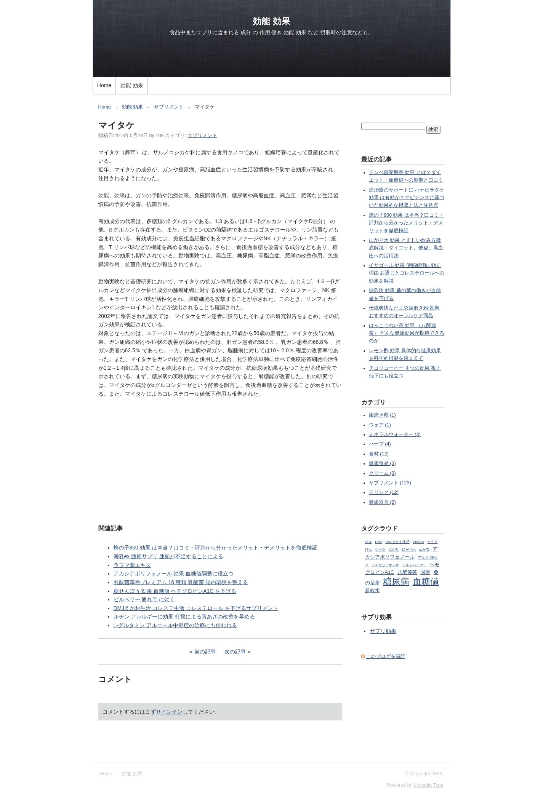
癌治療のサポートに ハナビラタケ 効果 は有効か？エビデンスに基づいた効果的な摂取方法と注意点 (407, 197)
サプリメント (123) (390, 483)
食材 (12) (379, 454)
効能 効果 (271, 21)
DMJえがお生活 (397, 542)
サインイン (169, 712)
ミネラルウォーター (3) (395, 434)
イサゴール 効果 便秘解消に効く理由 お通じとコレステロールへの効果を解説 (407, 273)
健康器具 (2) (382, 502)
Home (104, 85)
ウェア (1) (380, 425)
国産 (425, 572)
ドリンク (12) (384, 492)
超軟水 (372, 590)
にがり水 (409, 549)
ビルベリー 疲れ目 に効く (144, 599)
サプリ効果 (383, 631)
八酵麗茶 (407, 572)
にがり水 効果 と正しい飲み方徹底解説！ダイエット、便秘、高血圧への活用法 (406, 248)
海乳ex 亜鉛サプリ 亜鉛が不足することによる (169, 556)
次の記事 (235, 651)
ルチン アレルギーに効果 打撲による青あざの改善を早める (184, 616)
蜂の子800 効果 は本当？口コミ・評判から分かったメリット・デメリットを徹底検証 (215, 548)
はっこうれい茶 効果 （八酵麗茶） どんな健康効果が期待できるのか (407, 333)
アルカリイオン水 (385, 565)
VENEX (418, 542)
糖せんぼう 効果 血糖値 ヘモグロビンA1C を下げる (175, 591)
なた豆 (380, 549)
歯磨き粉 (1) (382, 415)
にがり (394, 549)
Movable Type (429, 785)
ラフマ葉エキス (132, 565)
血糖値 (426, 581)
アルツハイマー (414, 565)
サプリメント (169, 107)
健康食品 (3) (382, 463)
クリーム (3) (382, 473)
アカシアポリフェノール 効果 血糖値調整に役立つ (174, 573)
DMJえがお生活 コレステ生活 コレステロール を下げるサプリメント (196, 608)
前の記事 (205, 651)
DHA (378, 542)
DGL (368, 542)
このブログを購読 (385, 656)
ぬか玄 (424, 549)
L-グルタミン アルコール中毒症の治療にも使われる (175, 625)
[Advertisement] (220, 460)
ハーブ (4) (380, 444)
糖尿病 (396, 581)
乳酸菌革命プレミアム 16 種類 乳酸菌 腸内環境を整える (181, 582)
